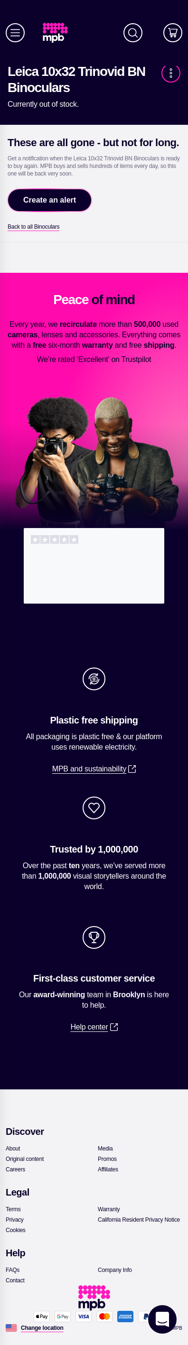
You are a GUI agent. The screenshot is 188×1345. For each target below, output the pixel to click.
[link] (59, 33)
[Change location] (42, 1328)
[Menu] (15, 32)
